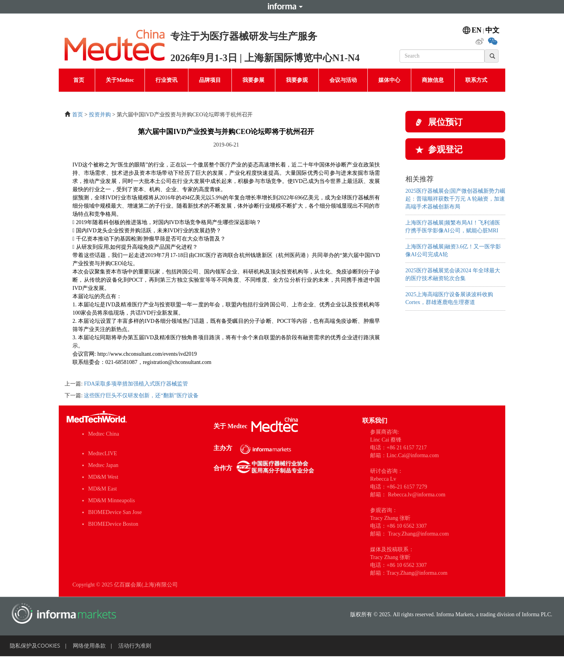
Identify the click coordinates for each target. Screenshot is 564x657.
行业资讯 (166, 80)
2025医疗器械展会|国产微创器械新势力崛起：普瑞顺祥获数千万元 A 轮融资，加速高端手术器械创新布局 (455, 199)
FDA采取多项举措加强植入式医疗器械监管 (136, 384)
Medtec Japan (103, 465)
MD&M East (102, 489)
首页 (78, 80)
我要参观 (297, 80)
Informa (282, 6)
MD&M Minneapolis (111, 500)
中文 (492, 30)
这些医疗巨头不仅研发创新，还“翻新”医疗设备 (141, 395)
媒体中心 (389, 80)
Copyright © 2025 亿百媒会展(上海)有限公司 (125, 585)
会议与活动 (343, 80)
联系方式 (476, 80)
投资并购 (100, 115)
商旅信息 (433, 80)
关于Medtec (120, 80)
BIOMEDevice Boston (113, 524)
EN (476, 30)
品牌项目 (210, 80)
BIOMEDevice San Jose (115, 512)
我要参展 (253, 80)
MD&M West (103, 477)
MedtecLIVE (102, 453)
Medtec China (103, 434)
